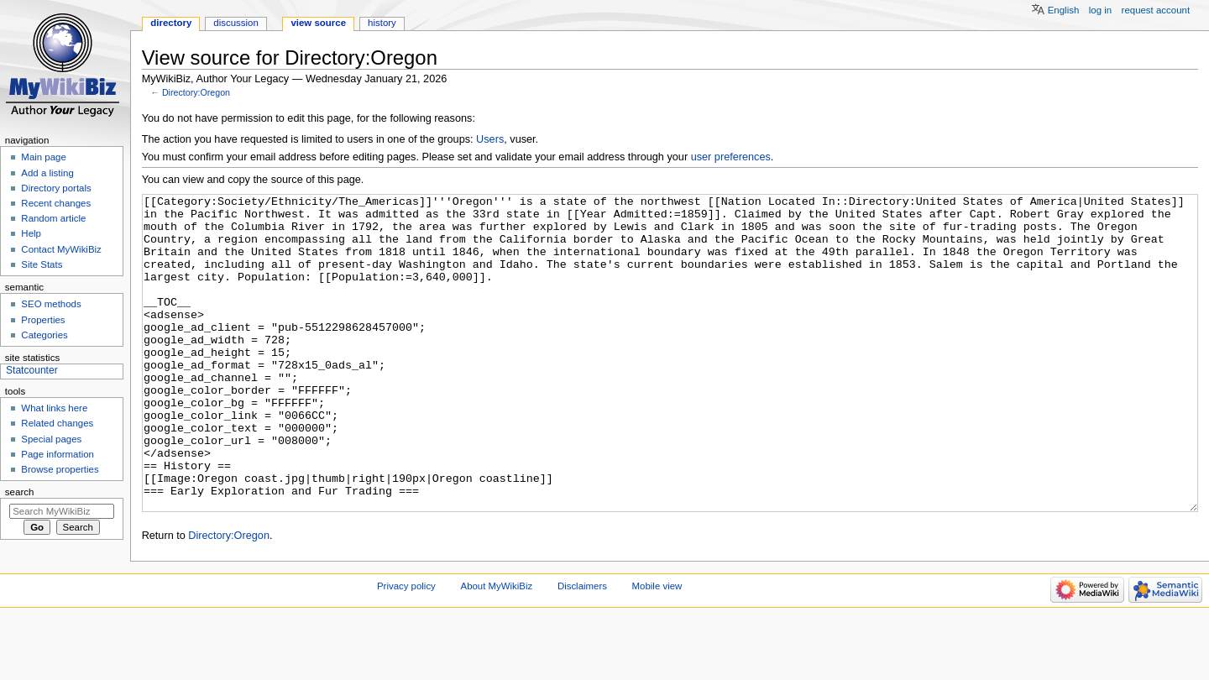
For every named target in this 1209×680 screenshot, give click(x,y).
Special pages (51, 439)
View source (318, 23)
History (382, 23)
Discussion (235, 23)
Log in (1100, 10)
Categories (44, 335)
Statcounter (32, 370)
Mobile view (657, 649)
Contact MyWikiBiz (61, 249)
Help (31, 233)
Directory (170, 23)
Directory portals (56, 188)
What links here (54, 408)
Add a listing (47, 173)
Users (490, 139)
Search (19, 492)
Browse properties (59, 469)
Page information (57, 454)
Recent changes (56, 203)
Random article (53, 218)
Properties (43, 320)
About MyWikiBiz (497, 649)
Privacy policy (406, 649)
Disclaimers (582, 649)
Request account (1156, 10)
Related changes (57, 423)
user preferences (731, 157)
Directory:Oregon (196, 92)
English (1064, 10)
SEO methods (51, 304)
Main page (43, 157)
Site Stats (41, 264)
